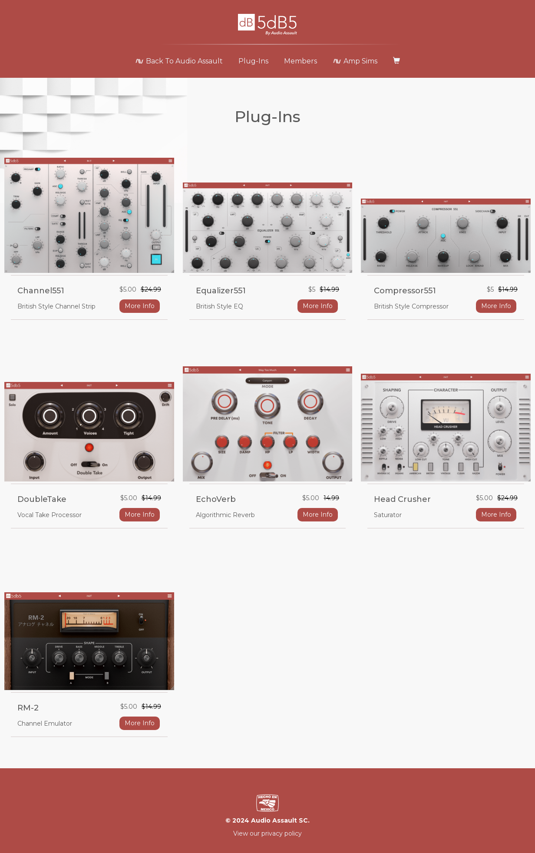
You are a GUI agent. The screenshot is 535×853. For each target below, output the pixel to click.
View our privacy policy (267, 833)
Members (300, 61)
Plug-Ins (253, 61)
